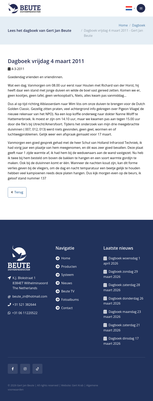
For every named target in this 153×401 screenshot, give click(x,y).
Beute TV (65, 291)
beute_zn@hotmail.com (29, 296)
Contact (64, 308)
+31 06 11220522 (24, 313)
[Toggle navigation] (141, 8)
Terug (17, 192)
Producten (66, 266)
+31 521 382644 (24, 304)
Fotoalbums (67, 299)
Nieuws (64, 283)
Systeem (65, 275)
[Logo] (24, 8)
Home (123, 25)
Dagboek (138, 25)
